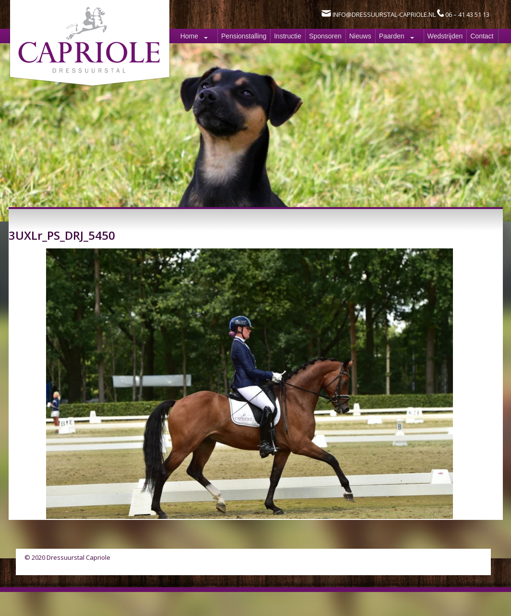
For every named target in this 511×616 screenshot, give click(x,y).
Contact (481, 36)
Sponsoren (325, 36)
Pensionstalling (243, 36)
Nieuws (360, 36)
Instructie (287, 36)
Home (189, 36)
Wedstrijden (445, 36)
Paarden (391, 36)
